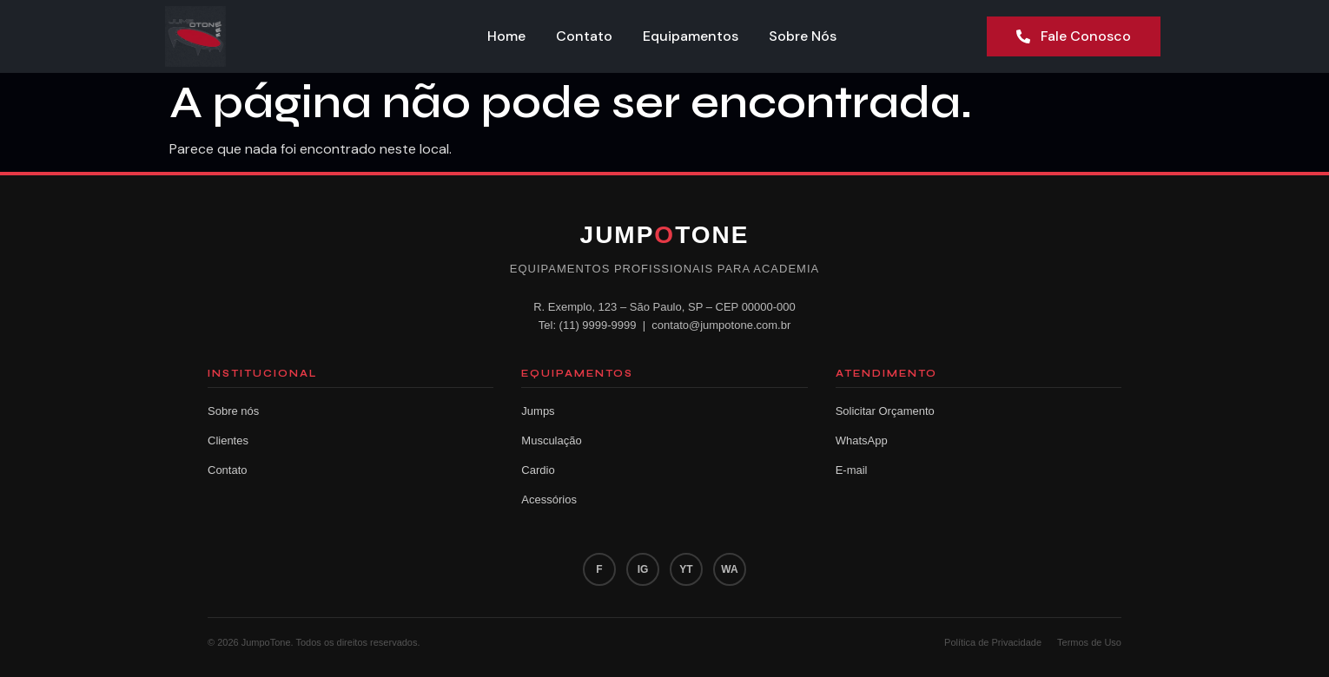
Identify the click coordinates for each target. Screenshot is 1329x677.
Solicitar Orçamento (885, 410)
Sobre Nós (805, 36)
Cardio (537, 470)
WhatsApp (862, 440)
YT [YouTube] (685, 569)
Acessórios (549, 499)
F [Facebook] (599, 569)
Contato (585, 36)
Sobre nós (233, 410)
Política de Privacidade (992, 642)
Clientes (228, 440)
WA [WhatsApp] (729, 569)
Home (506, 36)
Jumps (537, 410)
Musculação (551, 440)
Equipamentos (692, 36)
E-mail (852, 470)
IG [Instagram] (643, 569)
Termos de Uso (1089, 642)
